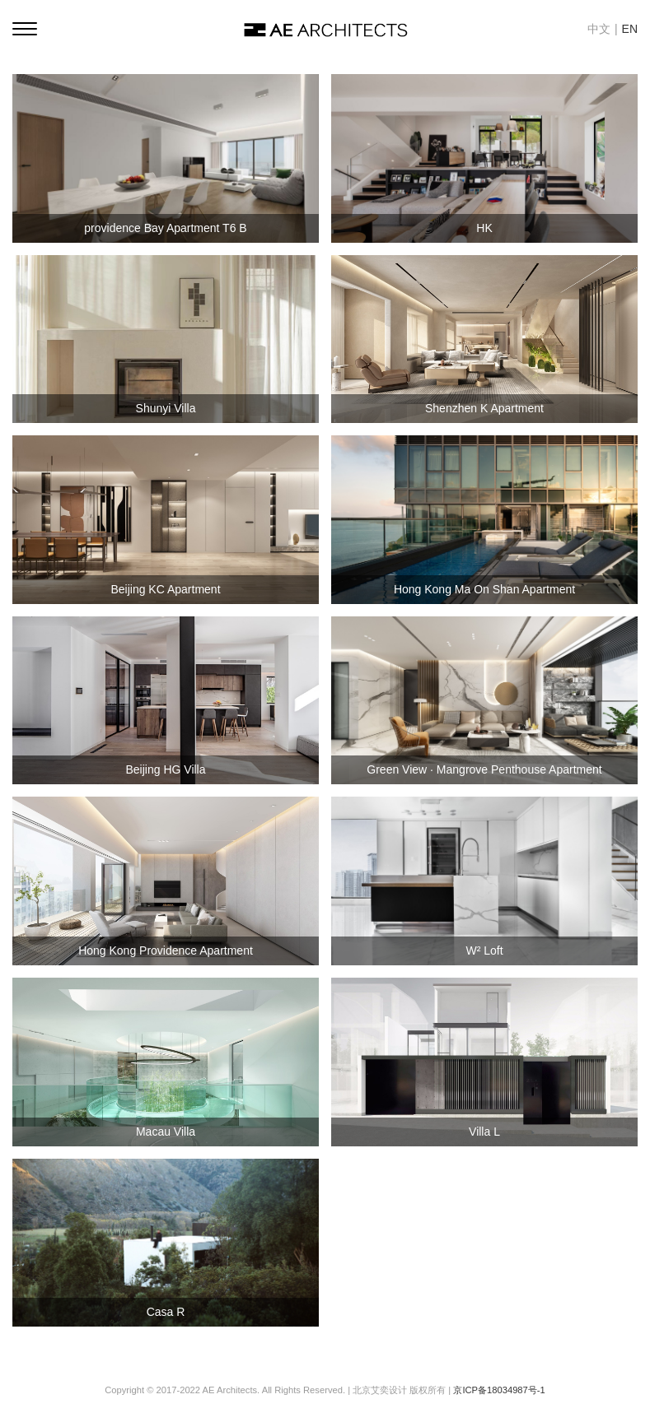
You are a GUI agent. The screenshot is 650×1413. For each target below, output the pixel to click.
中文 (598, 28)
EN (630, 28)
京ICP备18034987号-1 (499, 1390)
